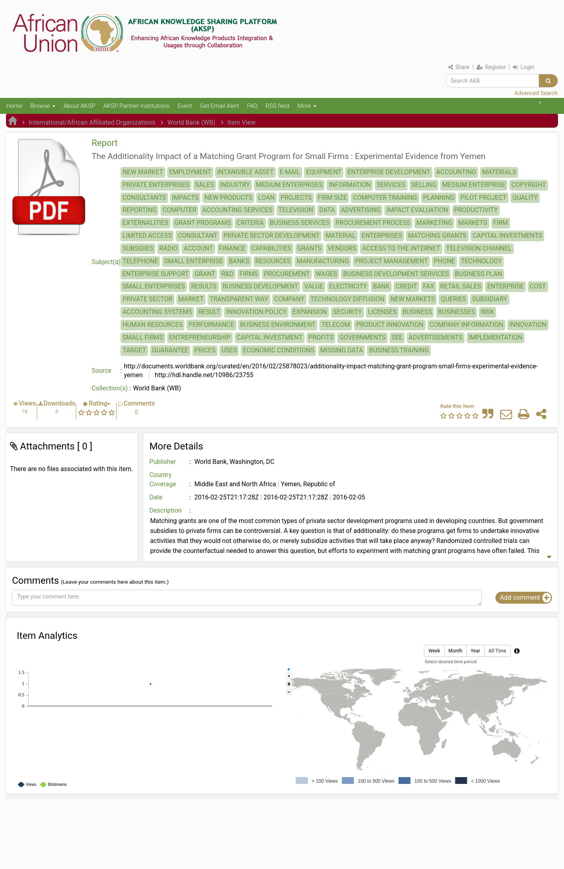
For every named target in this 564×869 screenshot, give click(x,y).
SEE (397, 337)
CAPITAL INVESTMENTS (507, 235)
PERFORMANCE (211, 324)
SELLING (424, 185)
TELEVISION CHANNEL (479, 248)
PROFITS (321, 337)
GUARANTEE (170, 350)
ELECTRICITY (348, 286)
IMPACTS (185, 197)
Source (101, 370)
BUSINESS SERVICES (300, 223)
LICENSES (382, 312)
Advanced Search (536, 93)
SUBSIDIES (138, 248)
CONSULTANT (197, 235)
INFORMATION (349, 185)
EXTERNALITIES (145, 223)
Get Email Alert (219, 105)
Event (185, 105)
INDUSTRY (235, 185)
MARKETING (434, 223)
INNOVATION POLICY (256, 312)
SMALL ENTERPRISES (154, 286)
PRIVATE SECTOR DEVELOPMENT (272, 235)
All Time (497, 651)
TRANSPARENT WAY (239, 299)
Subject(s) (106, 262)
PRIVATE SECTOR (147, 299)
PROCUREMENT (287, 274)
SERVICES (391, 185)
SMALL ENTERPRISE (193, 261)
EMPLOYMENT (190, 172)
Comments (138, 403)
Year (475, 651)
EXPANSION (310, 312)
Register (491, 67)
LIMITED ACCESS (147, 235)
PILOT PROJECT (483, 197)
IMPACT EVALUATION (417, 210)
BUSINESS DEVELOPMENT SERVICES (396, 274)
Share (458, 67)
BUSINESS (417, 312)
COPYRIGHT (528, 185)
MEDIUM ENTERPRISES (289, 185)
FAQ (252, 105)
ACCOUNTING (456, 172)
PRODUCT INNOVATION (389, 324)
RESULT (209, 312)
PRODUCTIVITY (476, 210)
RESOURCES (273, 261)
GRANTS (309, 248)
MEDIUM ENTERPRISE (473, 185)
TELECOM (335, 324)
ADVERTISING (360, 210)
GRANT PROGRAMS (202, 223)
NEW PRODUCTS (228, 197)
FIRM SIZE (332, 197)
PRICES (205, 350)
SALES (204, 185)
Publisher (162, 461)
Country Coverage (162, 479)
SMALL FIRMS (143, 337)
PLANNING (439, 197)
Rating (98, 403)
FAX (428, 286)
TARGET (134, 350)
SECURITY (347, 312)
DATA (327, 210)
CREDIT (406, 286)
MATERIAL (340, 235)
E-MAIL (290, 172)
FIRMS (248, 274)
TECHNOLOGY (481, 261)
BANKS (239, 261)
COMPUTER (179, 210)
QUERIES (453, 299)
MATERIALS (499, 172)
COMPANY (289, 299)
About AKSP (79, 105)
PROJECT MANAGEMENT (391, 261)
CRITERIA (250, 223)
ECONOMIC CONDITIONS (278, 350)
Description (165, 510)
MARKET (191, 299)
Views (27, 403)
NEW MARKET (143, 172)
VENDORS (342, 248)
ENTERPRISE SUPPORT (156, 274)
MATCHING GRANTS (437, 235)
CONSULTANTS (144, 197)
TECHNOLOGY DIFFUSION (348, 299)
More (307, 105)
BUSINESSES (456, 312)
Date (155, 497)
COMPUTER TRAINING (385, 197)
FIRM (500, 223)
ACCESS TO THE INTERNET (401, 248)
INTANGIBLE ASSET (245, 172)
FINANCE (232, 248)
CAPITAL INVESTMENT (270, 337)
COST (538, 286)
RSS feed (277, 105)
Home (14, 105)
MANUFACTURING (323, 261)
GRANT (204, 274)
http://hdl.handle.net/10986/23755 (203, 375)
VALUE (313, 286)
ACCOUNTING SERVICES (237, 210)
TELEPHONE (140, 261)
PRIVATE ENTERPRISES (156, 185)
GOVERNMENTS (362, 337)
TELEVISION (296, 210)
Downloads (59, 403)
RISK (488, 312)
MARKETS (472, 223)
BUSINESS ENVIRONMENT (278, 324)
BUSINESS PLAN (478, 274)
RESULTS (203, 286)
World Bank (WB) (191, 122)
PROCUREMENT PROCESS (372, 223)
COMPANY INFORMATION (466, 324)
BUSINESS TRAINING (399, 350)
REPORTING (140, 210)
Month (455, 651)
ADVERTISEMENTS (436, 337)
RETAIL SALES (460, 286)
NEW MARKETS (412, 299)
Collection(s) (109, 388)
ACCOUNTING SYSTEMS (157, 312)
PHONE (444, 261)
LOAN (266, 197)
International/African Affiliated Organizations (92, 122)
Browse (42, 105)
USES (229, 350)
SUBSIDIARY (489, 299)
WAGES (326, 274)
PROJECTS (296, 197)
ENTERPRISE (505, 286)
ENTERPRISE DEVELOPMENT (388, 172)
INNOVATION (527, 324)
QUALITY (525, 197)
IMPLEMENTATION (495, 337)
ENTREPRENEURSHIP (200, 337)
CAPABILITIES (271, 248)
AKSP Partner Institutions (136, 105)
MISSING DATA (341, 350)
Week (434, 651)
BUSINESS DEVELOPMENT (261, 286)
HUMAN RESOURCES (152, 324)
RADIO (168, 248)
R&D (227, 274)
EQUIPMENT (324, 172)
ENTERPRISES (382, 235)
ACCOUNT (198, 248)
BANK (381, 286)
